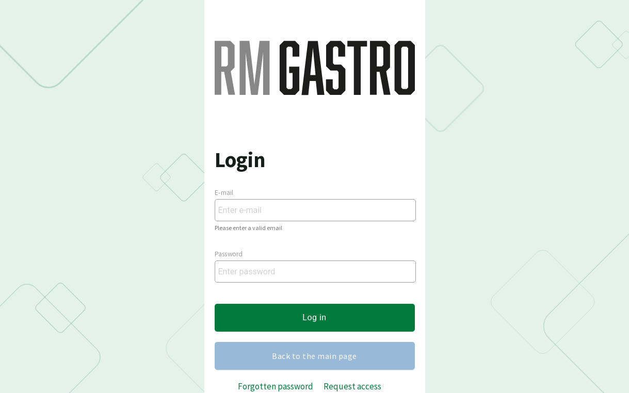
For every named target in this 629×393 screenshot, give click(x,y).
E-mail (224, 193)
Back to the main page (314, 356)
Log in (314, 317)
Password (229, 254)
